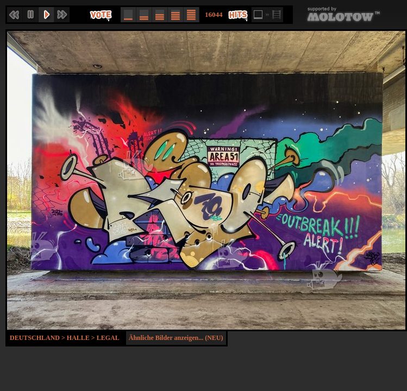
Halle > (82, 338)
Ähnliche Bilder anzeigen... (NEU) (176, 338)
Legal (108, 338)
